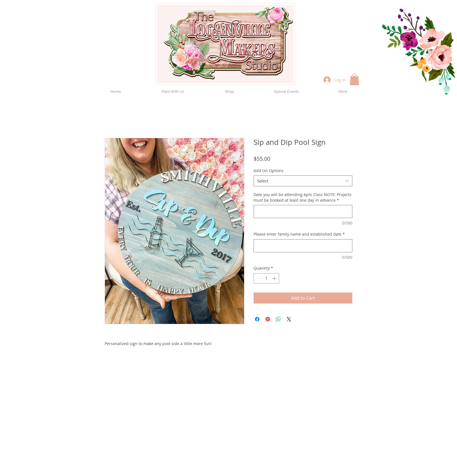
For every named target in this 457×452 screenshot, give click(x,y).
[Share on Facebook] (257, 319)
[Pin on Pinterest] (267, 319)
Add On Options (269, 170)
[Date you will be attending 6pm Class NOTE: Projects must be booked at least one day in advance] (303, 211)
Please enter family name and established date (299, 234)
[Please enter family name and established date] (303, 246)
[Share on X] (289, 319)
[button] (354, 79)
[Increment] (274, 278)
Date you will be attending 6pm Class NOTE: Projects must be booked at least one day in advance (303, 197)
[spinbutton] (266, 278)
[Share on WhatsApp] (278, 319)
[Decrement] (257, 278)
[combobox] (303, 180)
